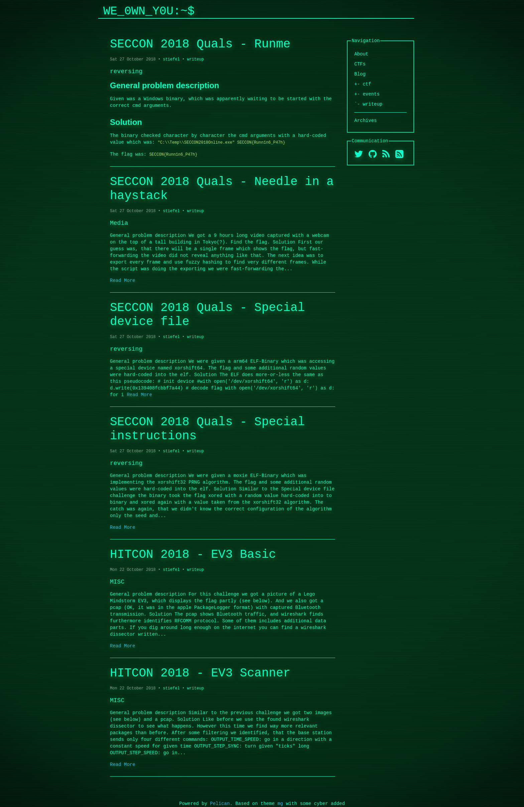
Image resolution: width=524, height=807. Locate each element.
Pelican (220, 803)
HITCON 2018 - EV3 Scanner (200, 673)
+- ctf (362, 84)
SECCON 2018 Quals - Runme (200, 44)
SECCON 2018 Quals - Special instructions (207, 429)
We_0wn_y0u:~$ (148, 11)
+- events (367, 94)
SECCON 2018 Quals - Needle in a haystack (222, 189)
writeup (195, 59)
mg (280, 803)
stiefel (171, 59)
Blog (360, 74)
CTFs (360, 64)
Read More (122, 280)
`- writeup (368, 104)
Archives (365, 120)
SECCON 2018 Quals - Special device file (207, 315)
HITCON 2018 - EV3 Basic (193, 554)
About (361, 54)
